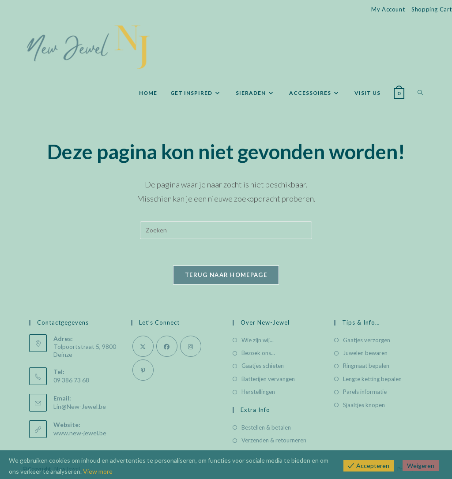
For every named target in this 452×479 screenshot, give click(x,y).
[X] (143, 346)
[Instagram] (190, 346)
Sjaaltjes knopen (364, 404)
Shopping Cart (431, 9)
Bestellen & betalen (266, 427)
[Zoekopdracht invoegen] (226, 230)
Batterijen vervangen (268, 378)
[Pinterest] (143, 370)
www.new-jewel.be (79, 433)
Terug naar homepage (226, 274)
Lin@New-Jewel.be (79, 406)
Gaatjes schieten (262, 365)
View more (98, 471)
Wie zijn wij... (257, 340)
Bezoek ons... (258, 352)
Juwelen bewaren (365, 352)
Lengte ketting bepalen (372, 378)
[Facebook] (166, 346)
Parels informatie (365, 391)
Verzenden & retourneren (273, 440)
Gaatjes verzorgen (366, 340)
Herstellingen (258, 391)
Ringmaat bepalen (366, 365)
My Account (388, 9)
